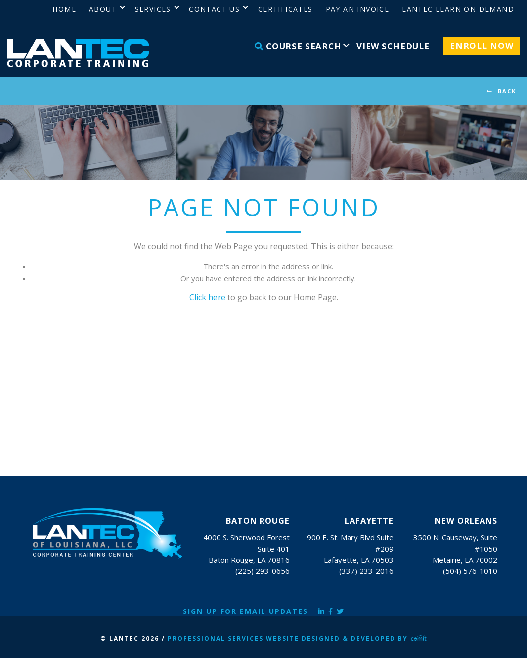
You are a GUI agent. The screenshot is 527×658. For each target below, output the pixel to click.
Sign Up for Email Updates (245, 611)
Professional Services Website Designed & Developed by (297, 638)
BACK (507, 90)
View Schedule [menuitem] (393, 46)
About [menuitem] (103, 9)
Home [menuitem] (64, 9)
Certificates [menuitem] (285, 9)
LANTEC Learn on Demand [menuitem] (458, 9)
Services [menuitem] (153, 9)
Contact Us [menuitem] (214, 9)
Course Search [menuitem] (298, 46)
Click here (207, 297)
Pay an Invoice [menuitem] (358, 9)
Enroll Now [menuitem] (482, 45)
